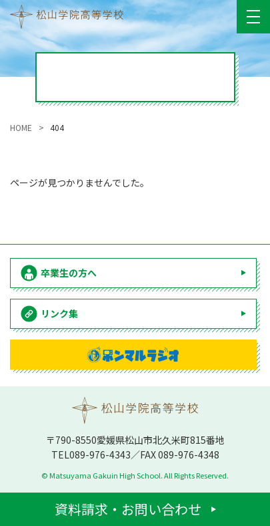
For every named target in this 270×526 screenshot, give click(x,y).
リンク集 (59, 313)
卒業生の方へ (69, 272)
